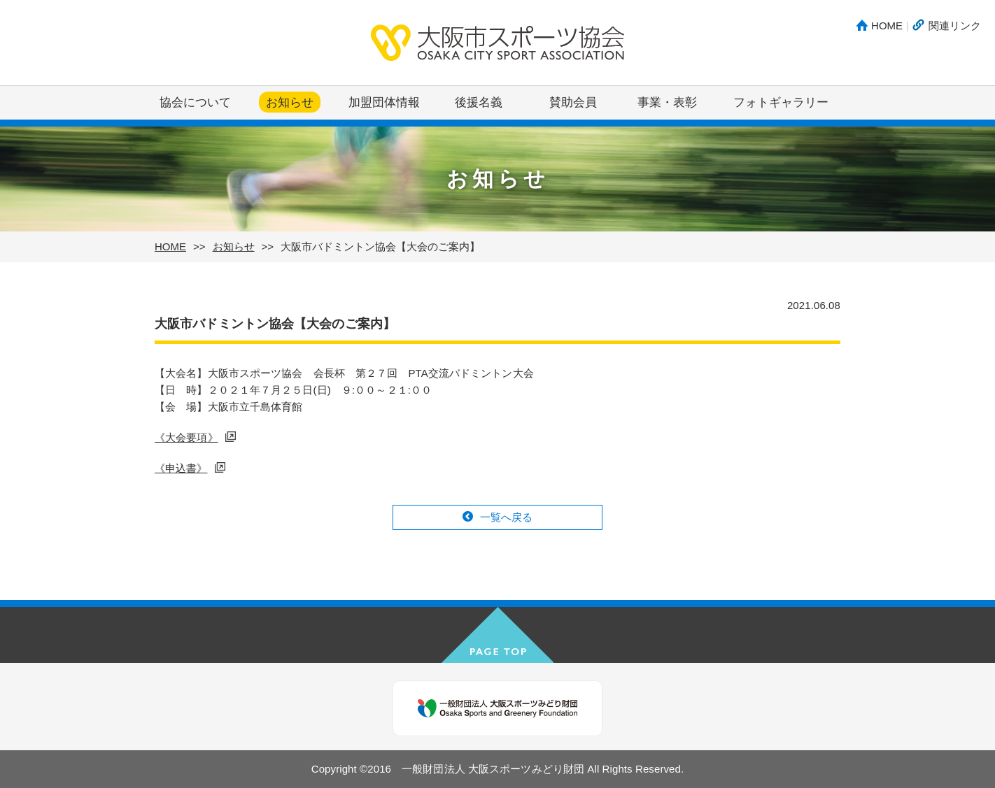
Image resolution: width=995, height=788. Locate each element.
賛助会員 (573, 102)
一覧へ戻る (506, 517)
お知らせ (289, 102)
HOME (887, 25)
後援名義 (478, 102)
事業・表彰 (667, 102)
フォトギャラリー (780, 102)
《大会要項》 (186, 437)
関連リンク (955, 25)
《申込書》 (181, 468)
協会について (195, 102)
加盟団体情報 (384, 102)
